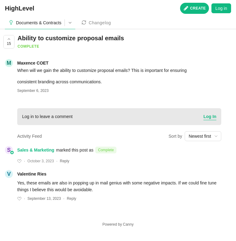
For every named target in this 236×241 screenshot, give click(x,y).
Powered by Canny (117, 224)
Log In (209, 116)
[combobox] (203, 136)
